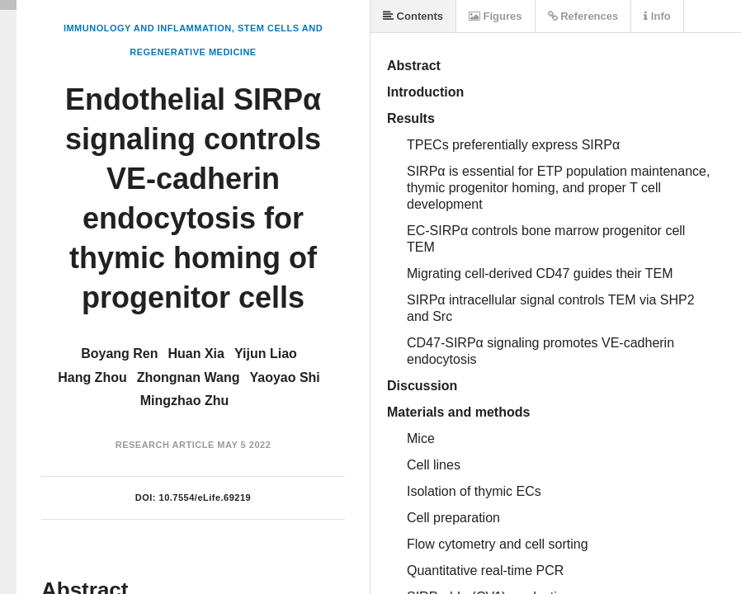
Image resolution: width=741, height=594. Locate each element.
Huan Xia (196, 353)
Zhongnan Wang (188, 377)
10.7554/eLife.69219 (205, 497)
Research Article (165, 445)
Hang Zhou (92, 377)
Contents (413, 16)
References (583, 16)
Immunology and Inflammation (148, 28)
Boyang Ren (119, 353)
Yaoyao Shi (284, 377)
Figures (495, 16)
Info (657, 16)
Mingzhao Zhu (184, 401)
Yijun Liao (265, 353)
